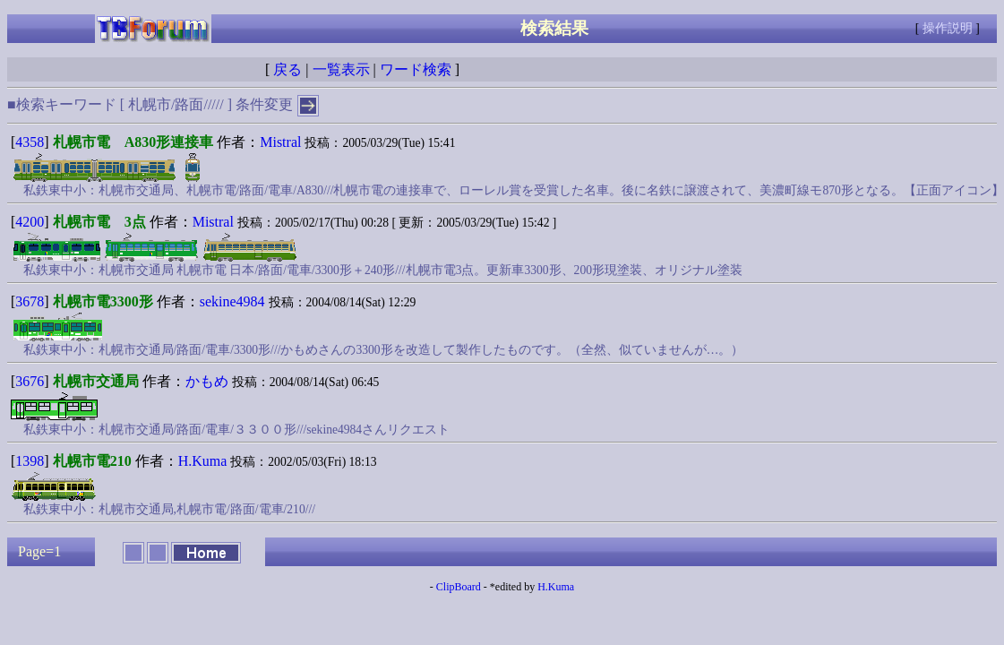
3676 (29, 381)
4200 (29, 221)
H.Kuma (202, 461)
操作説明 (947, 28)
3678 (29, 301)
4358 (29, 142)
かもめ (206, 381)
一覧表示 (341, 69)
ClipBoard (458, 586)
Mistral (280, 142)
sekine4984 (232, 301)
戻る (287, 69)
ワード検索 (415, 69)
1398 (29, 461)
